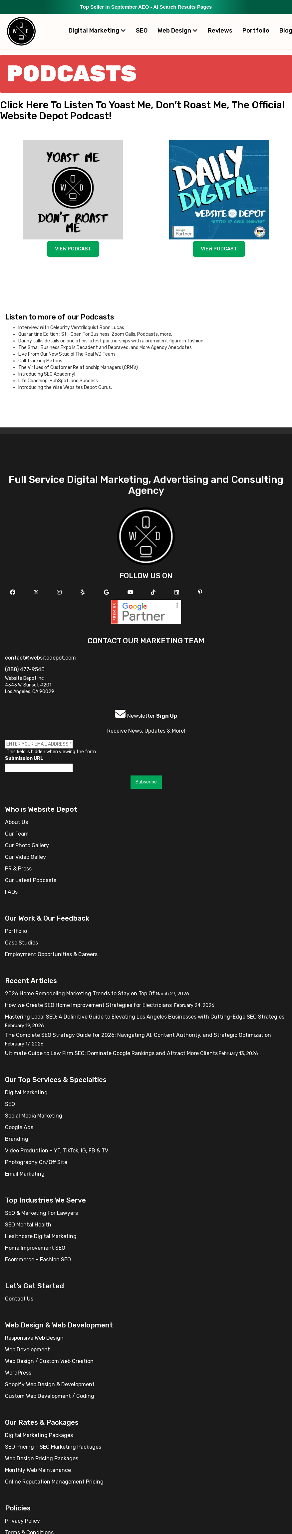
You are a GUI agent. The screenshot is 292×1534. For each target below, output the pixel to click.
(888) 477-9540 (25, 669)
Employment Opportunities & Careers (51, 954)
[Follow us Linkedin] (177, 592)
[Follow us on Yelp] (83, 592)
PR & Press (18, 868)
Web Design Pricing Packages (41, 1458)
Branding (16, 1139)
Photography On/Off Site (36, 1162)
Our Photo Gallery (27, 845)
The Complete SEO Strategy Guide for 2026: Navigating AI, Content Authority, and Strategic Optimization (138, 1035)
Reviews (220, 30)
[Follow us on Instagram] (60, 592)
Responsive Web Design (34, 1338)
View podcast (73, 249)
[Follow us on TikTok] (154, 592)
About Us (16, 822)
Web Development (27, 1349)
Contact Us (19, 1299)
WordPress (18, 1373)
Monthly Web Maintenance (38, 1470)
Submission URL (24, 758)
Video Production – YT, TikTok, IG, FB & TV (56, 1150)
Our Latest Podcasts (30, 880)
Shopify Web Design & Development (50, 1384)
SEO (141, 30)
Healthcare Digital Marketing (41, 1236)
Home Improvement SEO (35, 1248)
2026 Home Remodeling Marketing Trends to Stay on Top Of (80, 993)
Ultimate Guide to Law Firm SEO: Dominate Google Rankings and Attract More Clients (111, 1053)
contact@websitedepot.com (40, 658)
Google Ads (19, 1127)
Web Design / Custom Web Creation (49, 1361)
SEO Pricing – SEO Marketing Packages (53, 1447)
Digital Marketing (97, 30)
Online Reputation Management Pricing (54, 1482)
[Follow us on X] (37, 592)
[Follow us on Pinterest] (201, 592)
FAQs (11, 892)
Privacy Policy (22, 1521)
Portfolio (255, 30)
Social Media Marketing (33, 1116)
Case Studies (21, 943)
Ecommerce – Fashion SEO (38, 1259)
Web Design (177, 30)
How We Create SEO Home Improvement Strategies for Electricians (89, 1005)
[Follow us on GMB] (107, 592)
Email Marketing (25, 1174)
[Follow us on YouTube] (131, 592)
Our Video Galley (25, 857)
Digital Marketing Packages (39, 1435)
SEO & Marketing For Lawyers (41, 1213)
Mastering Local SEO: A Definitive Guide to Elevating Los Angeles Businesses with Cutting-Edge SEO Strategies (144, 1017)
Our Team (17, 834)
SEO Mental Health (28, 1224)
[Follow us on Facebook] (13, 592)
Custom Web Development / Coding (49, 1396)
